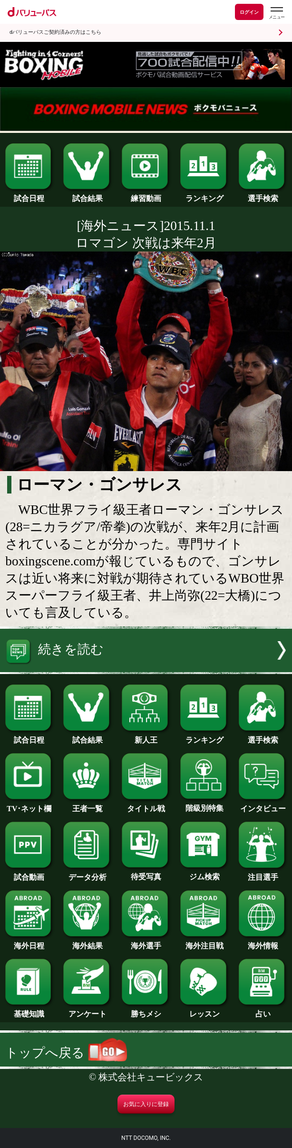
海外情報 (262, 942)
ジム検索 (204, 873)
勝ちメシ (145, 1010)
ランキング (204, 194)
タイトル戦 (145, 805)
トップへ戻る (66, 1053)
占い (262, 1010)
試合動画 (29, 873)
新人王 (145, 736)
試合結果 (87, 194)
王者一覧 (87, 805)
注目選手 (262, 873)
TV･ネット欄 (29, 805)
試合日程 (29, 194)
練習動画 (145, 194)
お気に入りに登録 (146, 1104)
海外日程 (29, 942)
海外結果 (87, 942)
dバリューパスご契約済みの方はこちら (55, 32)
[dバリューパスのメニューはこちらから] (276, 13)
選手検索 (262, 194)
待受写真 (145, 873)
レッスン (204, 1010)
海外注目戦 (204, 942)
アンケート (87, 1010)
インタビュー (262, 805)
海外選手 (145, 942)
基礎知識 (29, 1010)
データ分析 (87, 873)
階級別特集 (204, 804)
